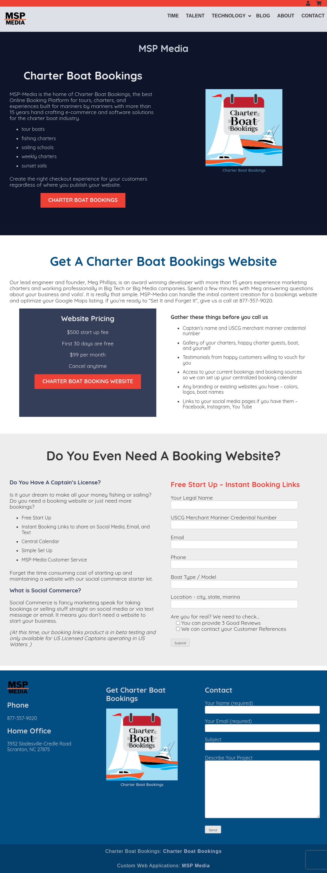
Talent (195, 15)
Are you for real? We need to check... (215, 616)
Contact (313, 15)
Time (173, 15)
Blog (263, 15)
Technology (229, 15)
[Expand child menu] (249, 15)
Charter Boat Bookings (244, 170)
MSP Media (196, 865)
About (285, 15)
